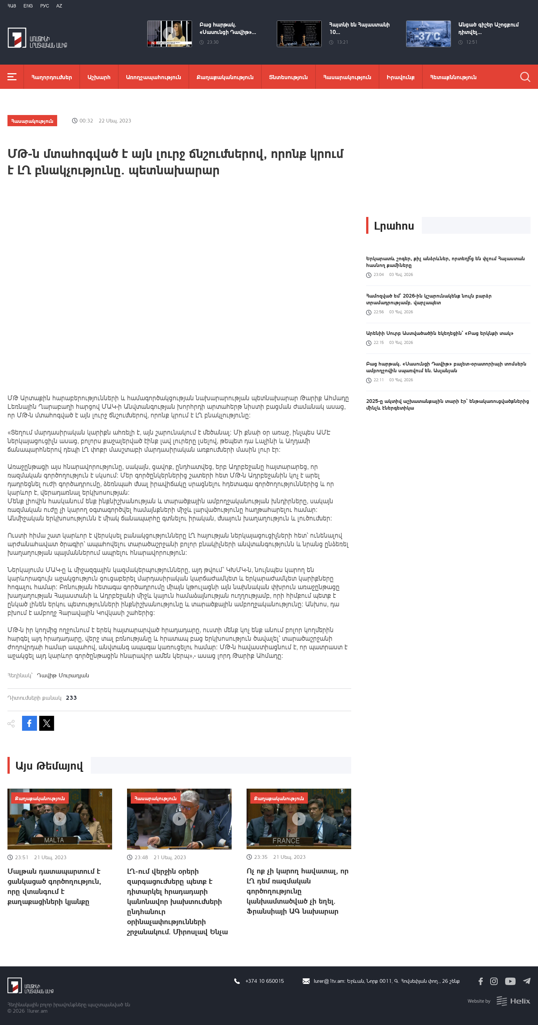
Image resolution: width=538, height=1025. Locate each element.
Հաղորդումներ (51, 77)
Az (59, 6)
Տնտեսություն (288, 77)
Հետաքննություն (453, 77)
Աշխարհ (99, 77)
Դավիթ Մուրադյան (63, 675)
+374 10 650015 (264, 981)
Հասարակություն (347, 77)
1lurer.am (36, 1010)
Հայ (11, 6)
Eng (28, 6)
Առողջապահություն (153, 77)
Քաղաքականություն (225, 77)
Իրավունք (401, 77)
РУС (44, 6)
